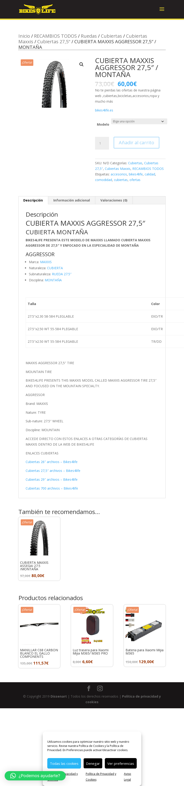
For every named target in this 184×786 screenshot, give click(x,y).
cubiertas (121, 180)
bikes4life (136, 174)
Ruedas (89, 36)
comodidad (103, 180)
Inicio (24, 36)
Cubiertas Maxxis (117, 168)
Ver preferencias (120, 763)
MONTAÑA (53, 280)
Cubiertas (111, 36)
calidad (150, 174)
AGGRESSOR (40, 254)
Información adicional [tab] (71, 200)
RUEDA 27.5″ (62, 274)
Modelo (103, 124)
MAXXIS (46, 262)
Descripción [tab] (33, 200)
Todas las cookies (64, 763)
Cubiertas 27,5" (53, 41)
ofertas (134, 180)
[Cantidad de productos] (102, 143)
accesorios (119, 174)
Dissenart (59, 696)
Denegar (93, 763)
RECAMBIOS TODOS (55, 36)
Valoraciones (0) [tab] (113, 200)
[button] (81, 64)
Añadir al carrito (136, 142)
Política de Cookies (91, 746)
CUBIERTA (55, 268)
